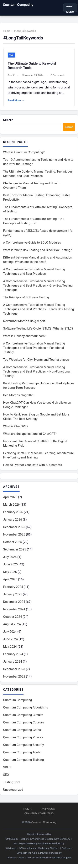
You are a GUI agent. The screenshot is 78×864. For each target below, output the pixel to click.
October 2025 (12, 542)
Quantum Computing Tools (21, 752)
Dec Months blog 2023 (18, 395)
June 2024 (10, 639)
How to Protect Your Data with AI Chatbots (32, 465)
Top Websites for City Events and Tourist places (36, 360)
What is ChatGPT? (15, 426)
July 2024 (10, 632)
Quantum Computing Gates (22, 730)
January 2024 (12, 661)
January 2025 (12, 594)
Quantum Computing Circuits (23, 715)
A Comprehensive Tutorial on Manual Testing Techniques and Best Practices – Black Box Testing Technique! (38, 309)
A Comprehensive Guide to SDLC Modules (32, 242)
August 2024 (12, 624)
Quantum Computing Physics (23, 737)
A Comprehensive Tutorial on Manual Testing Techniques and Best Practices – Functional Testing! (34, 348)
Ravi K (11, 75)
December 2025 (14, 527)
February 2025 (13, 587)
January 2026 (12, 519)
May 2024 (10, 646)
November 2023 (14, 676)
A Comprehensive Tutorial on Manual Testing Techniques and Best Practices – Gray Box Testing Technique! (38, 285)
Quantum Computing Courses (23, 722)
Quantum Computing (18, 5)
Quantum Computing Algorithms (25, 707)
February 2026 (13, 512)
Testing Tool (11, 782)
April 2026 (10, 497)
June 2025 (10, 564)
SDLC (7, 767)
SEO (11, 55)
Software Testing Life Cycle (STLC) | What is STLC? (38, 328)
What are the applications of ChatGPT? (30, 434)
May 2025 (10, 572)
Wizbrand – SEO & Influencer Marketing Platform (32, 848)
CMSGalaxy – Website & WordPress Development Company (37, 838)
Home (6, 30)
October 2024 (12, 617)
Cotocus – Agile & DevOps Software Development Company (38, 857)
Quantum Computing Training (23, 760)
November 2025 (14, 534)
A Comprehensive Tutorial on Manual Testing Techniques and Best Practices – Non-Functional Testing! (37, 371)
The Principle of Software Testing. (26, 297)
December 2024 (14, 602)
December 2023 (14, 669)
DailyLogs (48, 808)
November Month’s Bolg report (24, 321)
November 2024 (14, 609)
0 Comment (57, 75)
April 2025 (10, 579)
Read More (16, 100)
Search (8, 120)
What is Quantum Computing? (24, 152)
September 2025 (14, 549)
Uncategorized (13, 790)
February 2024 (13, 654)
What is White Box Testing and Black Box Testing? (37, 250)
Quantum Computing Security (23, 745)
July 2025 (10, 557)
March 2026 (11, 504)
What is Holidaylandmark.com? (24, 336)
